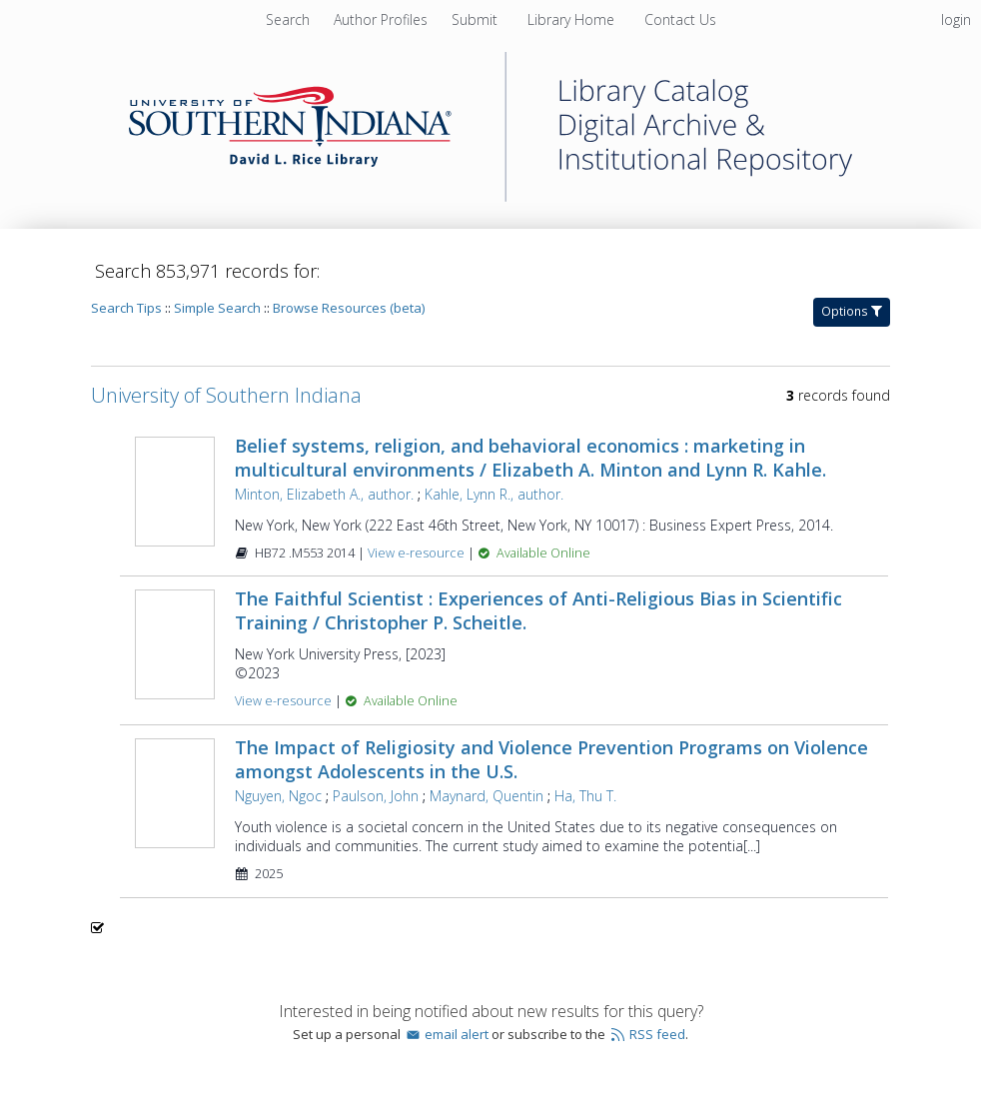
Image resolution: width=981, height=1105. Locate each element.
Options (851, 311)
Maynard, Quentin (486, 795)
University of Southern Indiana (226, 395)
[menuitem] (383, 19)
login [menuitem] (956, 19)
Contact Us (680, 19)
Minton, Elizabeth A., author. (324, 494)
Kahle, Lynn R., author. (494, 494)
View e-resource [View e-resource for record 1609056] (285, 700)
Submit (476, 19)
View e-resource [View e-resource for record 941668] (418, 553)
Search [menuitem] (288, 19)
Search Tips (126, 308)
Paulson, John (376, 795)
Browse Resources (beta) (349, 308)
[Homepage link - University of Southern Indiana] (490, 196)
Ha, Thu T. (585, 795)
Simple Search (217, 308)
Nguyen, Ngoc (278, 795)
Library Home (572, 19)
